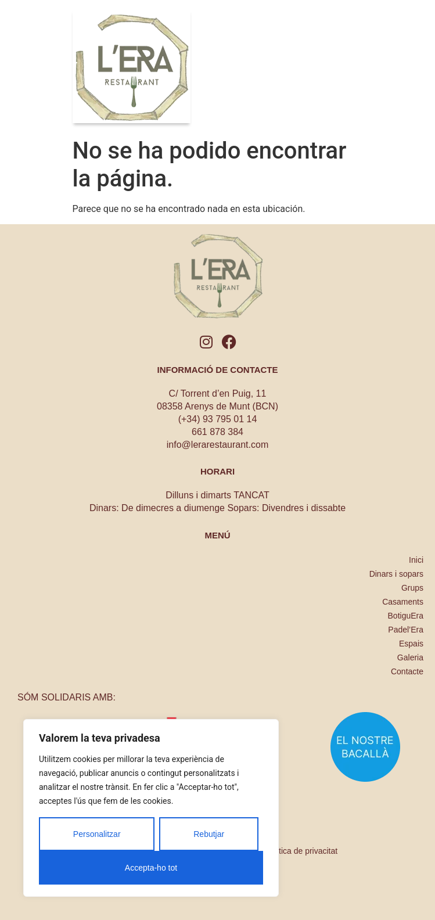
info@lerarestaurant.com (217, 445)
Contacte (407, 671)
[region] (151, 808)
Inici (416, 560)
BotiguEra (405, 615)
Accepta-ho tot (151, 867)
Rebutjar (208, 834)
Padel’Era (405, 629)
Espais (411, 643)
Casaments (402, 601)
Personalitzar (97, 834)
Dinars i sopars (396, 573)
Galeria (410, 657)
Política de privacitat (301, 851)
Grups (412, 587)
